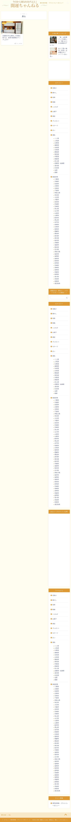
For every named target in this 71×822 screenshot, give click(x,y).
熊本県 (57, 247)
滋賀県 (57, 245)
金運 (56, 170)
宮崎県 (57, 206)
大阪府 (57, 199)
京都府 (57, 181)
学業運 (57, 156)
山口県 (57, 211)
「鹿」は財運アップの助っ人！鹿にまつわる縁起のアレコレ (58, 41)
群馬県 (57, 263)
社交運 (57, 168)
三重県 (57, 179)
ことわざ (55, 107)
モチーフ (55, 125)
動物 (54, 102)
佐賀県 (57, 183)
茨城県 (57, 265)
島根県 (57, 224)
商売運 (57, 154)
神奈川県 (57, 251)
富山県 (57, 208)
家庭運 (57, 159)
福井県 (57, 254)
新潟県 (57, 236)
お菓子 (55, 111)
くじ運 (57, 138)
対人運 (57, 161)
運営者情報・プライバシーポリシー (52, 3)
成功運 (57, 165)
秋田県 (57, 260)
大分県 (57, 197)
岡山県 (57, 220)
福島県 (57, 258)
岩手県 (57, 222)
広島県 (57, 226)
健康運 (57, 145)
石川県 (57, 249)
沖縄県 (57, 242)
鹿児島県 (57, 283)
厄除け (55, 88)
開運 (56, 172)
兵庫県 (57, 186)
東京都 (57, 238)
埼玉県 (57, 195)
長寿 (54, 97)
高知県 (57, 279)
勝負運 (57, 152)
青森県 (57, 272)
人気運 (57, 140)
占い (54, 130)
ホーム (35, 3)
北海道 (57, 188)
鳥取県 (57, 281)
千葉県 (57, 190)
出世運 (57, 149)
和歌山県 (57, 192)
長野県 (57, 270)
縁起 (54, 116)
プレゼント (56, 121)
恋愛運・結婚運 (59, 163)
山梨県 (57, 215)
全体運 (57, 147)
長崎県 (57, 267)
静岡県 (57, 274)
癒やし (55, 92)
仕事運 (57, 143)
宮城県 (57, 204)
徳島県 (57, 229)
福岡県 (57, 256)
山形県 (57, 213)
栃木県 (57, 240)
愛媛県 (57, 231)
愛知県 (57, 233)
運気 (54, 135)
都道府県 (55, 177)
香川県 (57, 276)
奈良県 (57, 202)
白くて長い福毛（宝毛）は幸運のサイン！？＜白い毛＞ (58, 52)
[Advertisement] (59, 20)
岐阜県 (57, 217)
